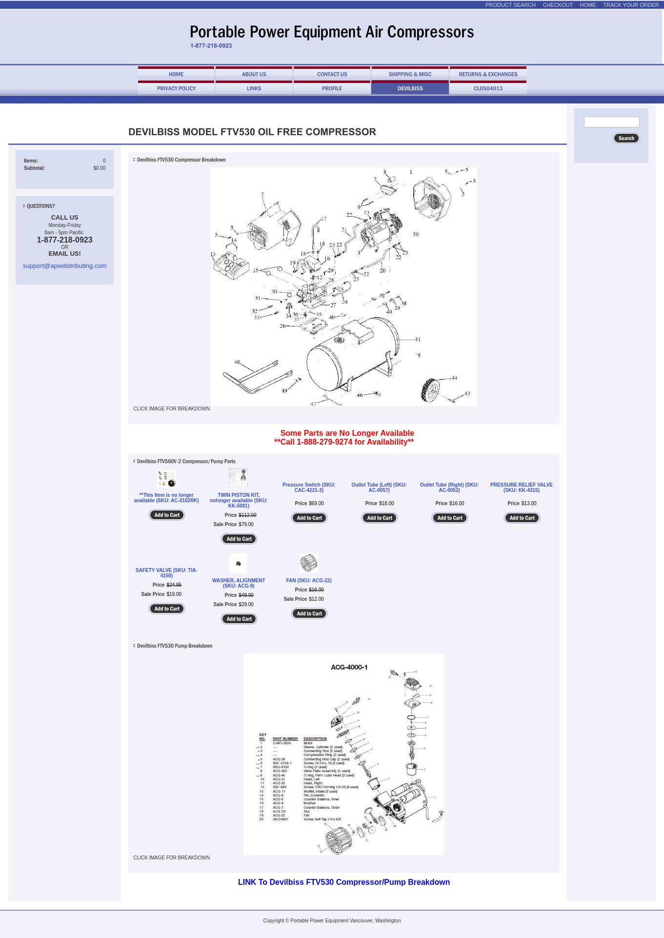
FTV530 (128, 99)
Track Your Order (631, 5)
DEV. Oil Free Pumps (86, 99)
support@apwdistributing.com (64, 265)
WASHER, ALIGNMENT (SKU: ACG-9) (238, 583)
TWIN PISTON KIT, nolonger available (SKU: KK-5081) (238, 500)
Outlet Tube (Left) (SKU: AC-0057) (379, 487)
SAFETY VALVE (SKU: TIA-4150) (167, 573)
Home (588, 5)
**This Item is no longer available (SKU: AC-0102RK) (166, 497)
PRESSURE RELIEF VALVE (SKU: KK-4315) (521, 487)
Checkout (558, 5)
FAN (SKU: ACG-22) (309, 580)
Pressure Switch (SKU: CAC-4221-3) (308, 487)
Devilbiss (43, 99)
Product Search (510, 5)
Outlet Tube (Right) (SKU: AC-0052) (449, 487)
